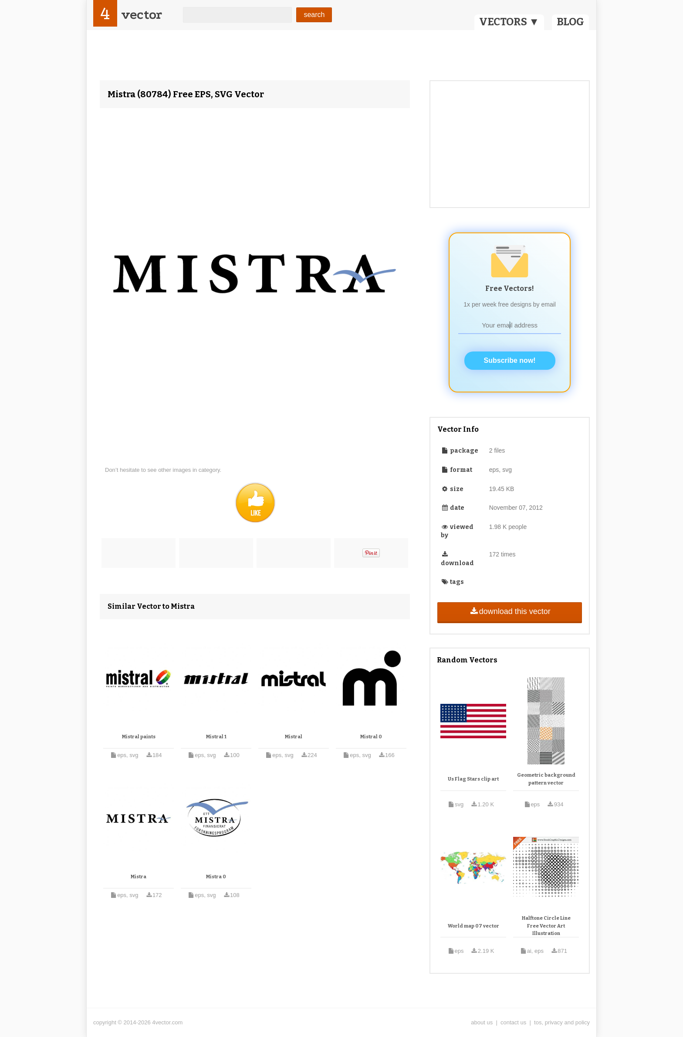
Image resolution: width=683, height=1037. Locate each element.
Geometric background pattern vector (546, 779)
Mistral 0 (371, 737)
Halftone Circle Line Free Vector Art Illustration (546, 925)
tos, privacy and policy (562, 1022)
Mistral (293, 737)
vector (141, 14)
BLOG (570, 22)
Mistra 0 (216, 877)
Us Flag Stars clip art (473, 779)
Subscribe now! (510, 360)
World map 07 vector (473, 926)
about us (482, 1022)
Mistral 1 (216, 737)
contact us (513, 1022)
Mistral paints (139, 737)
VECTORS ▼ (509, 22)
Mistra (138, 877)
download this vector (509, 611)
